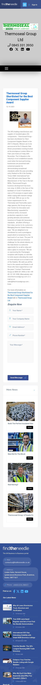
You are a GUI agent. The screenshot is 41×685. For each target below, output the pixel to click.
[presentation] (23, 368)
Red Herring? (13, 485)
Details (30, 427)
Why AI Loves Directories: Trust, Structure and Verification (23, 608)
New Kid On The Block (16, 454)
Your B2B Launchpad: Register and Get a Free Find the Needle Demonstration (24, 621)
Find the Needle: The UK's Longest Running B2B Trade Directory (24, 648)
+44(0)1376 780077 (20, 585)
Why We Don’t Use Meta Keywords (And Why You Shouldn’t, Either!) (22, 675)
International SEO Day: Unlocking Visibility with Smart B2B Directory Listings (24, 635)
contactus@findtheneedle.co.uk (17, 562)
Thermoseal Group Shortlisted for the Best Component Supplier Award (20, 295)
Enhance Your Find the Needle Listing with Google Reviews (23, 662)
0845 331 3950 (20, 45)
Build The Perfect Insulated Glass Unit (23, 424)
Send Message (18, 378)
